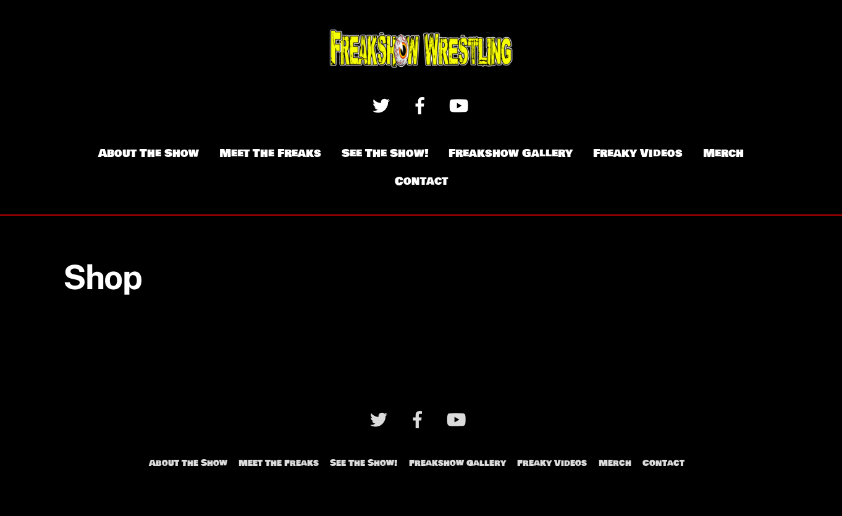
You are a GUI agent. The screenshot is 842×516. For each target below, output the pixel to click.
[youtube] (461, 105)
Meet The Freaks (270, 153)
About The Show (148, 153)
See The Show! (385, 153)
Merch (723, 153)
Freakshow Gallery (510, 153)
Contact (421, 181)
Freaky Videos (638, 153)
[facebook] (422, 105)
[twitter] (383, 105)
